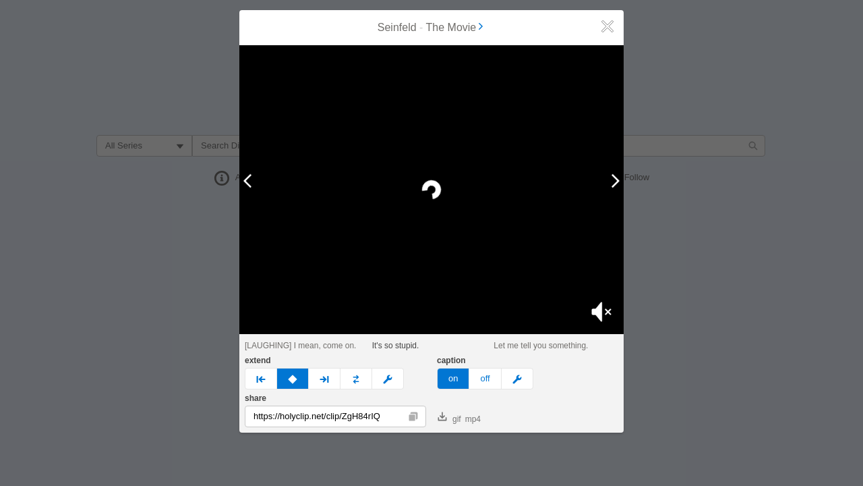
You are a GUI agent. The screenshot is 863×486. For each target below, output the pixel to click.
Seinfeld (397, 27)
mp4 (473, 419)
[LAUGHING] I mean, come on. (300, 345)
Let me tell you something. (541, 345)
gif (449, 418)
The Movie (456, 27)
